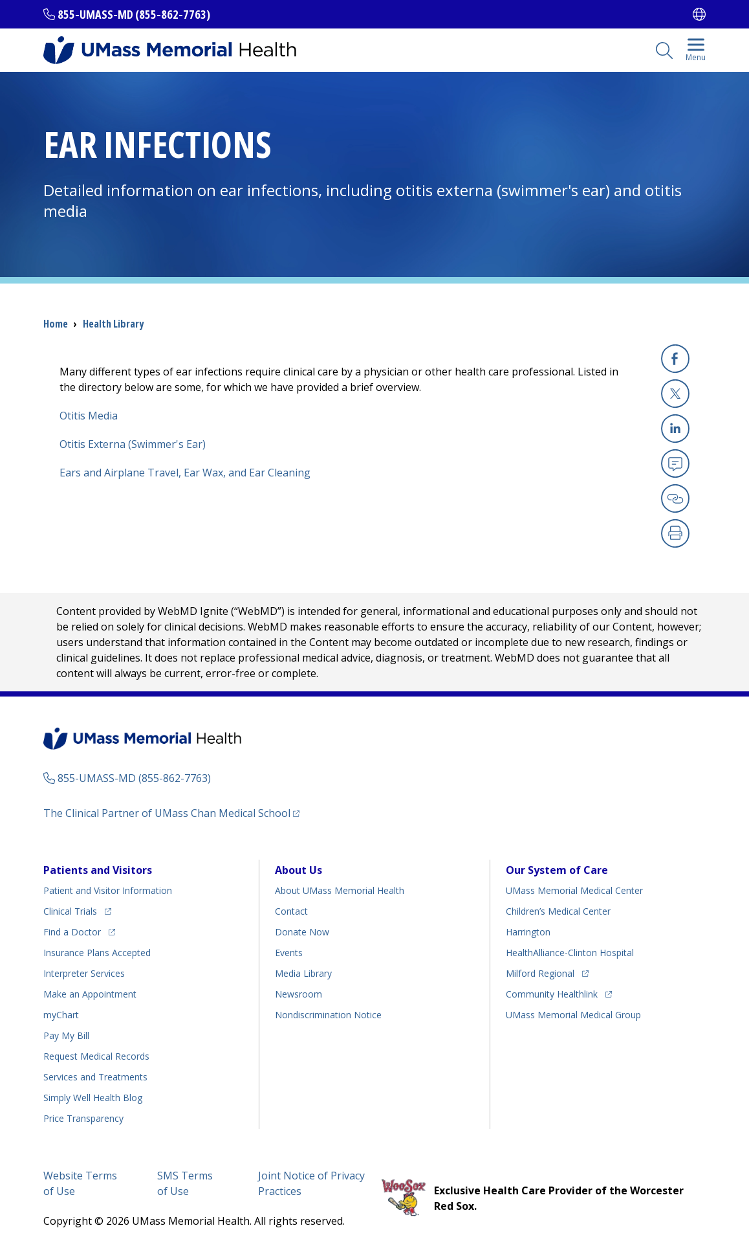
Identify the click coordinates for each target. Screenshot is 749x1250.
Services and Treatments (95, 1077)
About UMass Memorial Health (339, 890)
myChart (61, 1015)
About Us (298, 870)
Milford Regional (540, 973)
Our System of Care (557, 870)
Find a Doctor (72, 932)
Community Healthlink (552, 994)
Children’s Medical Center (558, 911)
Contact (291, 911)
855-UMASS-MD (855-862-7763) (134, 14)
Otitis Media (89, 415)
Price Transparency (83, 1118)
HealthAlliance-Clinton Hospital (570, 952)
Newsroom (298, 994)
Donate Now (302, 932)
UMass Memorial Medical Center (574, 890)
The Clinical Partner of (166, 813)
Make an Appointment (89, 994)
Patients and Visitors (97, 870)
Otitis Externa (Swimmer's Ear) (133, 444)
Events (289, 952)
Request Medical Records (96, 1056)
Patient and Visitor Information (107, 890)
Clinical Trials (70, 911)
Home (55, 324)
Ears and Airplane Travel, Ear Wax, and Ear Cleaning (185, 472)
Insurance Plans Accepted (97, 952)
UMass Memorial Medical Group (573, 1015)
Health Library (113, 324)
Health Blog (92, 1097)
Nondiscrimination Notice (328, 1015)
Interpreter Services (84, 973)
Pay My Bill (66, 1035)
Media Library (303, 973)
